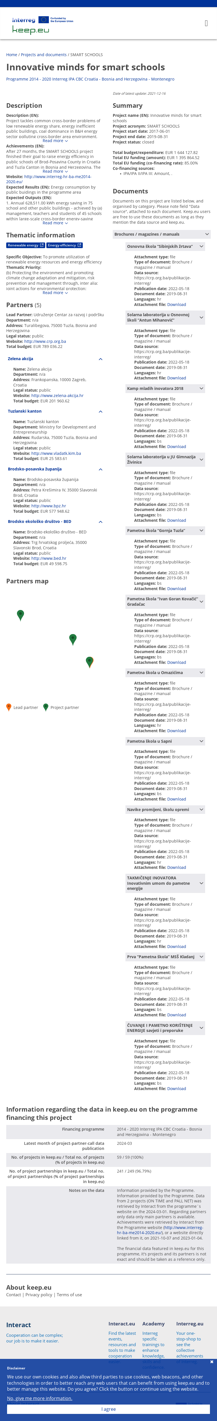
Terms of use (69, 1294)
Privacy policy (38, 1294)
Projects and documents (44, 54)
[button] (20, 616)
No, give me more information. (39, 1398)
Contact (13, 1294)
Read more (53, 140)
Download (176, 304)
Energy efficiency (64, 245)
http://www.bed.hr (48, 558)
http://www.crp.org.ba (45, 341)
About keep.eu (28, 1287)
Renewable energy (26, 245)
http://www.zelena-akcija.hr (57, 395)
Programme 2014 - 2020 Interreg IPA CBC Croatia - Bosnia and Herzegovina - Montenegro (90, 79)
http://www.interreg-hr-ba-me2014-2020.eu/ (49, 179)
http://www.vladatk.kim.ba (56, 453)
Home (11, 54)
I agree (108, 1409)
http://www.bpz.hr (48, 505)
